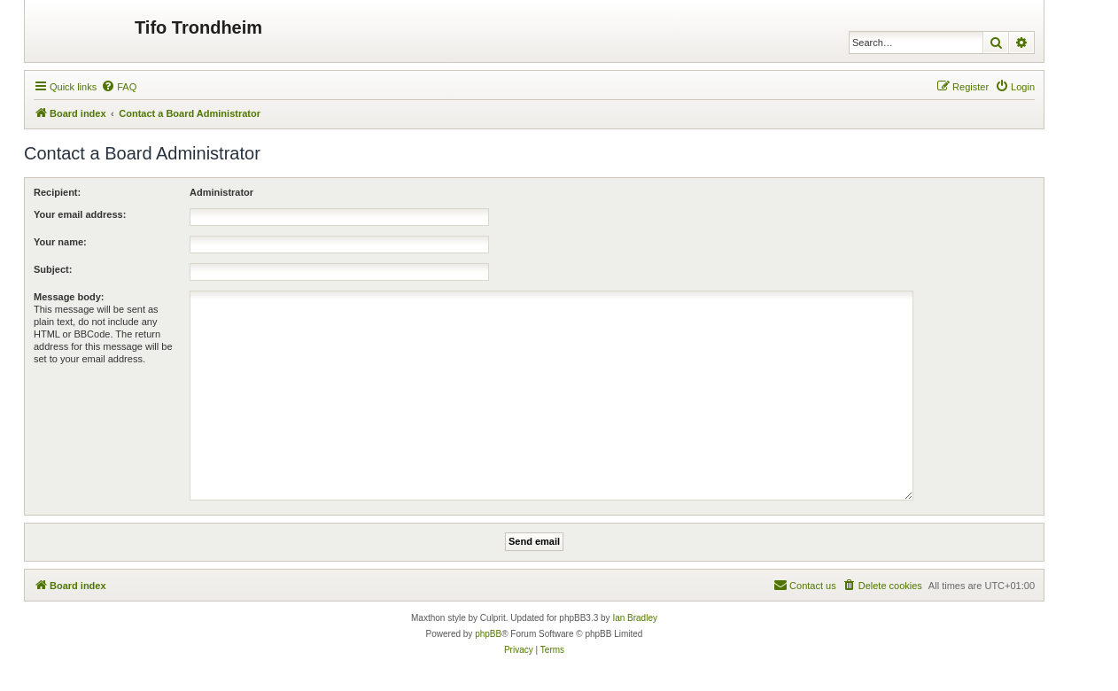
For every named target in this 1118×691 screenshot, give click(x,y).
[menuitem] (118, 86)
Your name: (60, 242)
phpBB (488, 634)
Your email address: (80, 214)
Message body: (69, 296)
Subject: (53, 269)
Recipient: (57, 192)
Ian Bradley (634, 618)
